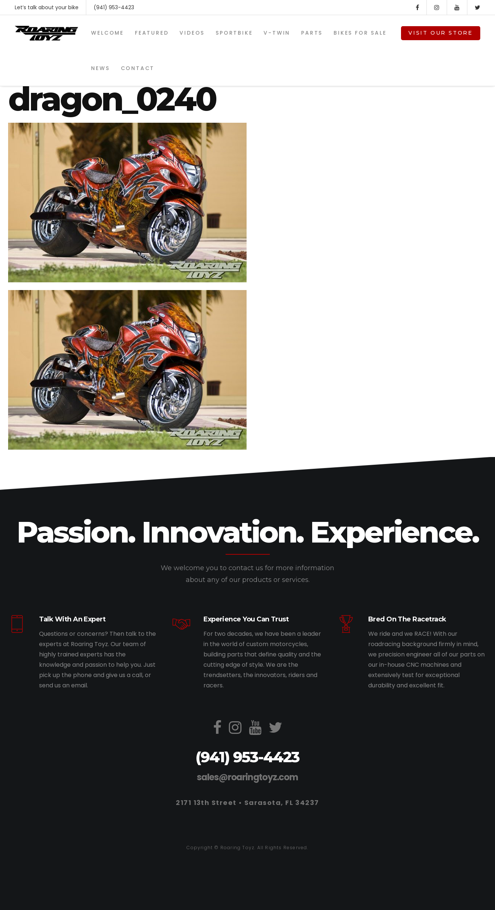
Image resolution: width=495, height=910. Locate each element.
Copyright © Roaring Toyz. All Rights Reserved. (247, 847)
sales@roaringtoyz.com (247, 777)
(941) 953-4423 (114, 7)
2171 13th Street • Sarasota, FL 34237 (247, 802)
